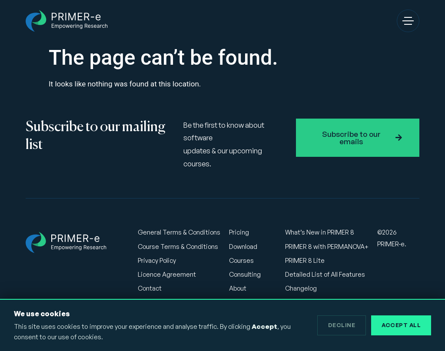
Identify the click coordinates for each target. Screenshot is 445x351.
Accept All (401, 324)
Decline (341, 324)
